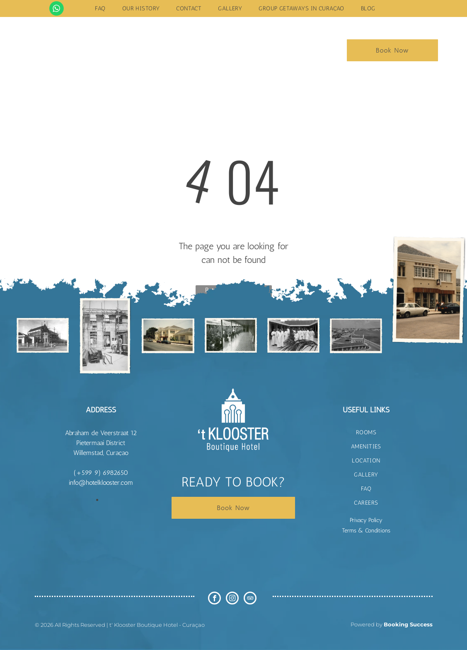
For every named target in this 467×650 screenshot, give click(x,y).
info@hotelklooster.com (101, 482)
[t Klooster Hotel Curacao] (43, 335)
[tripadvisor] (250, 599)
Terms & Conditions (366, 530)
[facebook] (214, 599)
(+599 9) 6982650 (101, 473)
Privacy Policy (366, 520)
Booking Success (408, 624)
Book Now (392, 50)
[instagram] (232, 599)
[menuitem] (100, 8)
